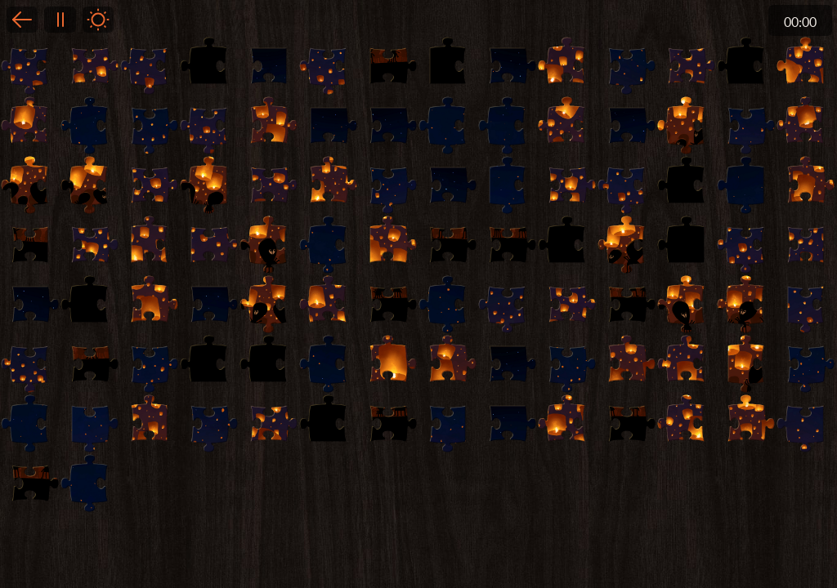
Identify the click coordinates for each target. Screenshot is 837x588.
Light (98, 20)
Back (22, 20)
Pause (59, 20)
